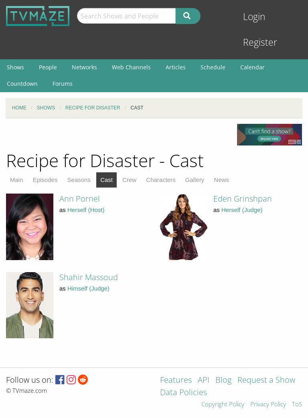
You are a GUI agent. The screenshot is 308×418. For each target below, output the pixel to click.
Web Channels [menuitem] (131, 67)
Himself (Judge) (88, 288)
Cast (106, 179)
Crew (129, 179)
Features (176, 380)
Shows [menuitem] (15, 67)
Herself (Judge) (242, 209)
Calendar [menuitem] (252, 67)
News (221, 179)
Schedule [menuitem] (213, 67)
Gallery (195, 179)
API (203, 380)
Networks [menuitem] (84, 67)
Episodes (45, 179)
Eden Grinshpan (242, 198)
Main (16, 179)
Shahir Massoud (88, 277)
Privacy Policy (268, 404)
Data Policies (183, 393)
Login (254, 16)
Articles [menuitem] (176, 67)
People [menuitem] (48, 67)
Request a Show (266, 380)
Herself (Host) (86, 209)
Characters (160, 179)
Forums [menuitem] (63, 83)
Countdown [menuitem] (22, 83)
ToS (297, 404)
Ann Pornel (79, 198)
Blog (223, 380)
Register (260, 42)
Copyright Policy (222, 404)
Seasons (79, 179)
